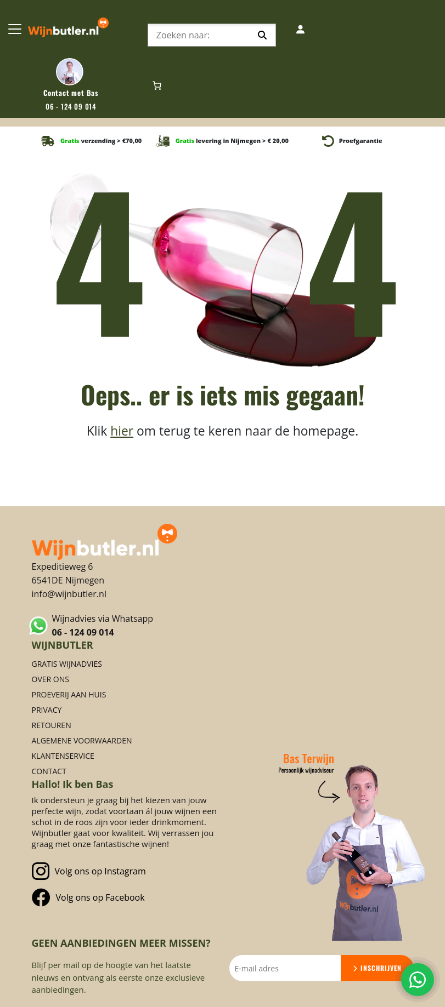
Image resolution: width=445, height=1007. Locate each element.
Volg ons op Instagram (89, 871)
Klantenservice (63, 756)
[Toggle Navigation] (15, 29)
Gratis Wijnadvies (67, 664)
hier (121, 430)
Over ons (50, 679)
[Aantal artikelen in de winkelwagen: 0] (157, 85)
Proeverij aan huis (69, 694)
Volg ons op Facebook (88, 897)
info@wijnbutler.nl (69, 594)
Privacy (47, 710)
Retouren (51, 725)
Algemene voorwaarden (82, 740)
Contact (49, 771)
